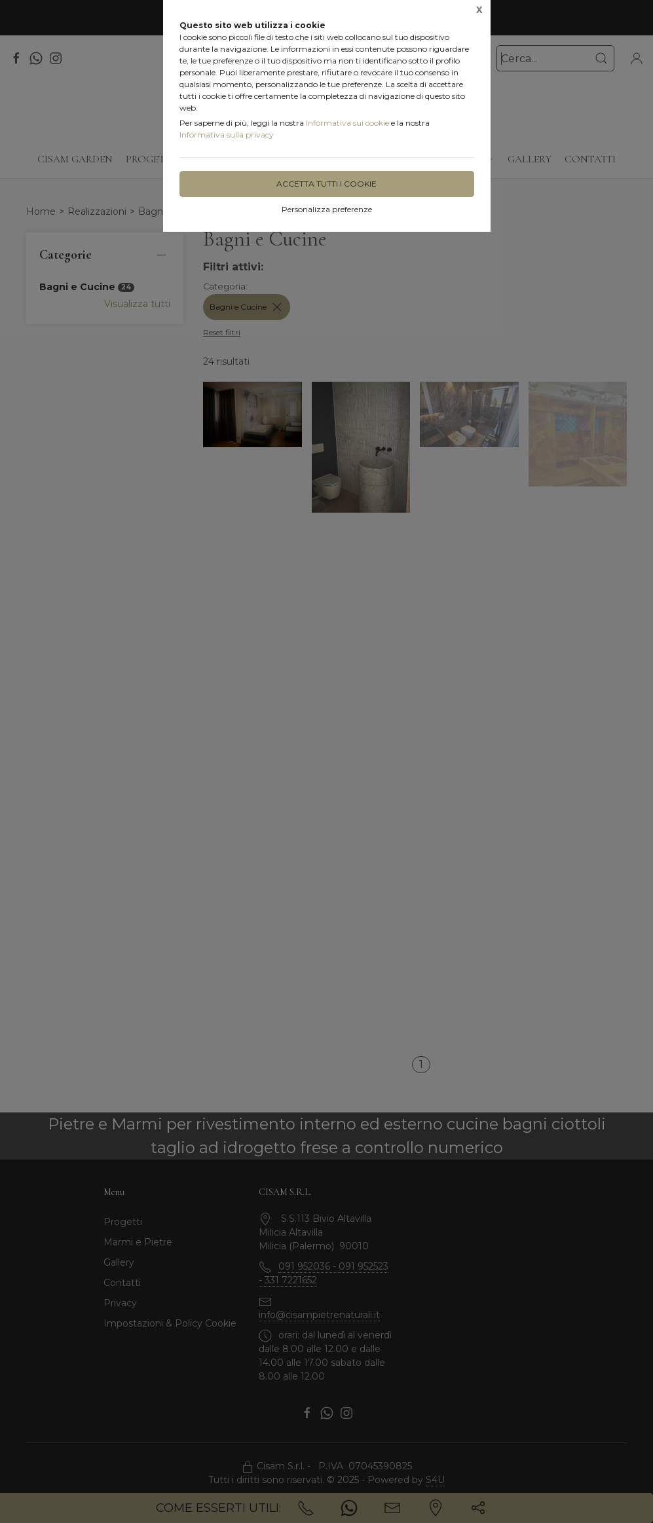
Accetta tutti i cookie (326, 184)
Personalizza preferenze (327, 209)
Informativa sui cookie (347, 123)
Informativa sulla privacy (226, 134)
